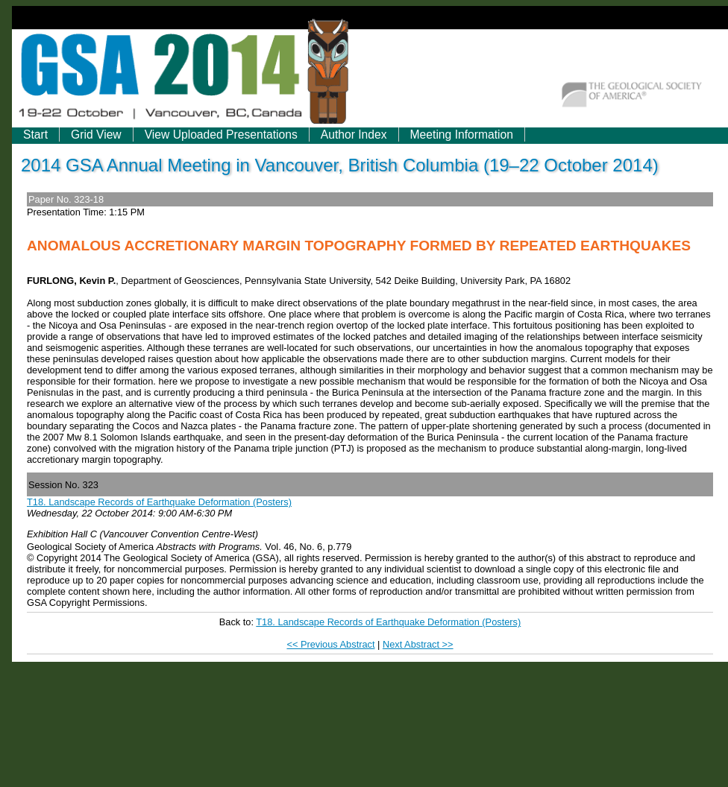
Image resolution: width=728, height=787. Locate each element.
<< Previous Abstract (330, 644)
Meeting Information (461, 134)
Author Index (354, 134)
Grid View (96, 134)
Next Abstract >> (418, 644)
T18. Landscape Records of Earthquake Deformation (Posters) (159, 502)
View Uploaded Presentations (221, 134)
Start (35, 134)
